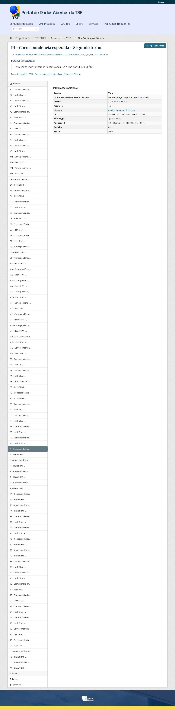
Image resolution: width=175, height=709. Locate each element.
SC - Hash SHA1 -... (18, 589)
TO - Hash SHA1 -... (18, 657)
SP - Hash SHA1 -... (18, 612)
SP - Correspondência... (20, 606)
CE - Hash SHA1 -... (18, 207)
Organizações (47, 23)
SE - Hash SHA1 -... (18, 634)
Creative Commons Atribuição (121, 110)
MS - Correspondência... (20, 314)
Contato (93, 23)
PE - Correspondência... (20, 426)
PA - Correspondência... (20, 359)
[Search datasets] (25, 29)
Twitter (14, 679)
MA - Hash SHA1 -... (18, 274)
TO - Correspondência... (20, 651)
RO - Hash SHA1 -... (18, 544)
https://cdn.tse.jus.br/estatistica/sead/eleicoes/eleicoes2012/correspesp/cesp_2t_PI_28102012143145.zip (62, 54)
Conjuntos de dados (21, 23)
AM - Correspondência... (20, 156)
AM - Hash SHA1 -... (18, 162)
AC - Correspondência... (20, 89)
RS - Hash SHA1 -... (18, 522)
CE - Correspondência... (20, 201)
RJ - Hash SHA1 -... (18, 477)
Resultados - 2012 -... (62, 38)
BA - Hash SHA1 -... (18, 185)
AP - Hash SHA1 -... (18, 140)
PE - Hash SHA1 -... (18, 432)
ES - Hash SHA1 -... (18, 229)
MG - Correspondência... (20, 336)
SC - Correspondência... (20, 583)
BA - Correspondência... (20, 179)
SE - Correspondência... (20, 628)
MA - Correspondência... (20, 269)
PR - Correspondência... (20, 404)
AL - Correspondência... (20, 111)
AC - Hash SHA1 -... (18, 95)
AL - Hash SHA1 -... (18, 117)
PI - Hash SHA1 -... (18, 454)
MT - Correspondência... (20, 291)
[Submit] (36, 28)
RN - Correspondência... (20, 494)
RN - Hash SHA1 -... (18, 499)
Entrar (161, 2)
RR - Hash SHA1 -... (18, 567)
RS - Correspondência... (20, 516)
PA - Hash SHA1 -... (18, 364)
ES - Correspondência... (20, 224)
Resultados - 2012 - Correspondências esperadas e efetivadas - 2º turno (49, 74)
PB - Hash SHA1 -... (18, 387)
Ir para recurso (155, 45)
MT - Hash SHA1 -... (18, 297)
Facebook (15, 684)
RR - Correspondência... (20, 561)
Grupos (65, 23)
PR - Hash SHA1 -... (18, 409)
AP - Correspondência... (20, 134)
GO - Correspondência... (20, 246)
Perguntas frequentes (117, 23)
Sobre (79, 23)
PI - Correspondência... (92, 38)
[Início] (11, 38)
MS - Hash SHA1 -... (18, 319)
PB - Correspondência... (20, 381)
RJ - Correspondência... (20, 471)
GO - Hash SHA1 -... (18, 252)
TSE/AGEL (41, 38)
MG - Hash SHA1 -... (18, 342)
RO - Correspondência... (20, 539)
